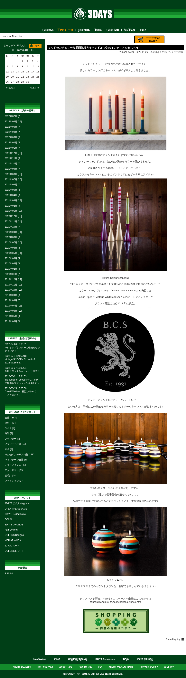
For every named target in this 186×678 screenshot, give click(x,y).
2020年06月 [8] (13, 247)
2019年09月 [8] (13, 295)
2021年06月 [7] (13, 184)
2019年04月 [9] (13, 321)
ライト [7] (10, 428)
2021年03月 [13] (13, 200)
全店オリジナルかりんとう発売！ (22, 371)
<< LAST (10, 88)
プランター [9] (12, 438)
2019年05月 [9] (13, 316)
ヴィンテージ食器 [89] (16, 459)
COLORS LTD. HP (14, 551)
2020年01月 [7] (13, 274)
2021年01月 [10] (13, 211)
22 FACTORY (12, 545)
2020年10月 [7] (13, 226)
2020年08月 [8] (13, 237)
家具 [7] (9, 449)
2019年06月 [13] (13, 310)
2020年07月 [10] (13, 242)
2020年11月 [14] (13, 221)
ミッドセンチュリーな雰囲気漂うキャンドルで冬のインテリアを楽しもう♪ (94, 47)
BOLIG (8, 519)
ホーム (5, 36)
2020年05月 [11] (13, 253)
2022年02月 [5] (13, 142)
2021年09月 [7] (13, 168)
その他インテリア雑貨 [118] (19, 454)
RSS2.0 (9, 573)
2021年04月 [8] (13, 195)
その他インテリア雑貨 (171, 52)
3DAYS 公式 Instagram (17, 503)
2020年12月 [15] (13, 216)
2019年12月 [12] (13, 279)
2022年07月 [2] (13, 116)
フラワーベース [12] (15, 444)
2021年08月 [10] (13, 174)
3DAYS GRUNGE (14, 524)
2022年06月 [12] (13, 121)
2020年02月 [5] (13, 268)
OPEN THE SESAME (16, 508)
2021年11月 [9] (13, 158)
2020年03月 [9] (13, 263)
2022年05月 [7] (13, 126)
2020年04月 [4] (13, 258)
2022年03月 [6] (13, 137)
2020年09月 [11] (13, 232)
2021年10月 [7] (13, 163)
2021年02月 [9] (13, 205)
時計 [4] (9, 433)
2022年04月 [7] (13, 132)
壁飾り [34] (10, 423)
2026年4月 (22, 50)
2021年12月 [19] (13, 153)
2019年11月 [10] (13, 284)
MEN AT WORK (13, 540)
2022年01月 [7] (13, 147)
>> (32, 50)
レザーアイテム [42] (15, 465)
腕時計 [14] (10, 475)
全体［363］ (11, 417)
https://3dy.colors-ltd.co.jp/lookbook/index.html (116, 601)
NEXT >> (34, 88)
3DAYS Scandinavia (15, 514)
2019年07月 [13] (13, 305)
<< (12, 50)
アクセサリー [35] (14, 470)
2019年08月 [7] (13, 300)
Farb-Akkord (11, 529)
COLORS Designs (14, 535)
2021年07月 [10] (13, 179)
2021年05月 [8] (13, 189)
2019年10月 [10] (13, 289)
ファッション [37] (14, 480)
